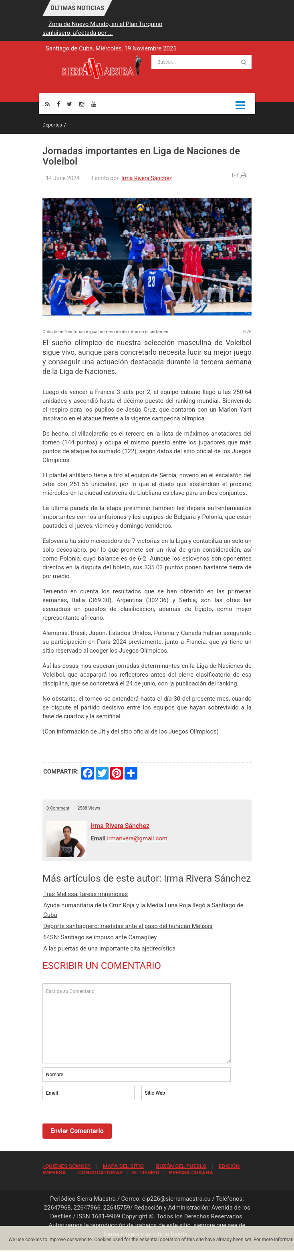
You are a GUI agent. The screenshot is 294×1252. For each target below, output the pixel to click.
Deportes (52, 125)
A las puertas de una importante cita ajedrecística (109, 948)
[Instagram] (81, 104)
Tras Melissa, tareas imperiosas (85, 894)
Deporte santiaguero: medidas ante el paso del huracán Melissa (128, 926)
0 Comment (57, 808)
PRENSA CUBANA (191, 1172)
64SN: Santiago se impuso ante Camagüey (100, 937)
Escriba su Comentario (136, 1023)
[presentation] (103, 1123)
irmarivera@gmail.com (137, 838)
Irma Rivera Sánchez (146, 178)
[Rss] (47, 104)
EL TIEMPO (145, 1172)
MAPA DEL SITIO (123, 1166)
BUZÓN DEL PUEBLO (181, 1166)
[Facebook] (58, 104)
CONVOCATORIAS (100, 1172)
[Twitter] (69, 104)
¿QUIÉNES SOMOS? (66, 1166)
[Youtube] (93, 104)
